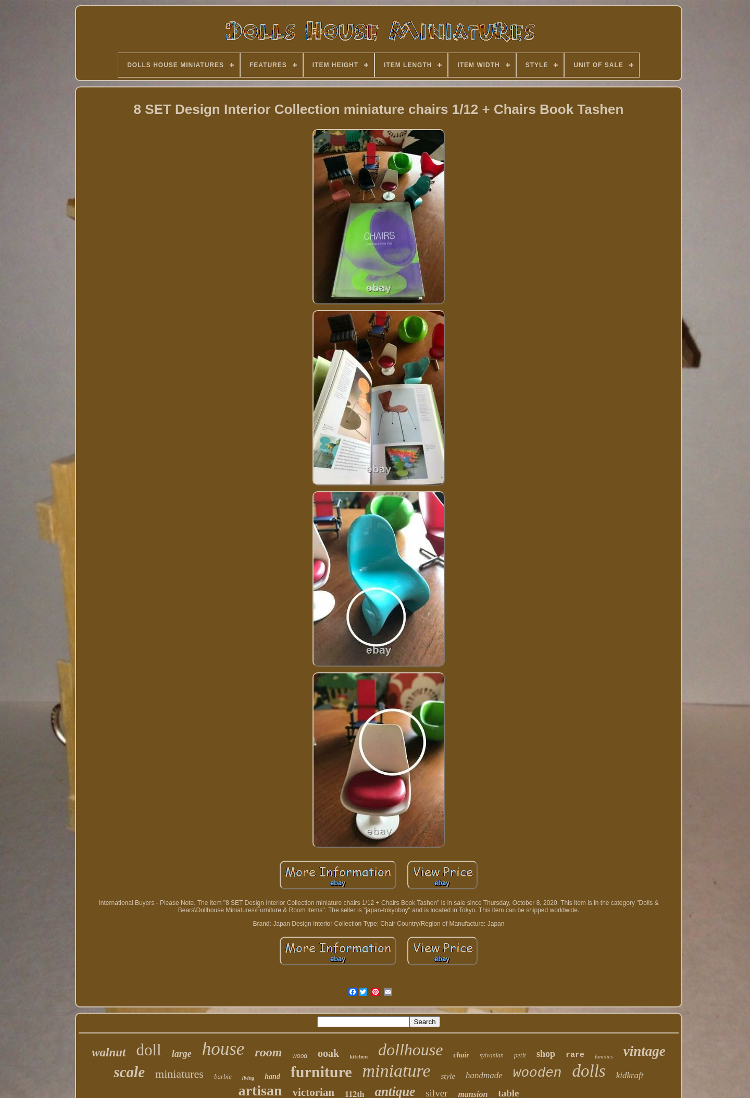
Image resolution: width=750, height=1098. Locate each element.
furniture (321, 1071)
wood (299, 1055)
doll (148, 1050)
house (223, 1049)
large (182, 1054)
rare (575, 1055)
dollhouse (410, 1049)
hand (272, 1076)
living (248, 1078)
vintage (644, 1051)
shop (545, 1054)
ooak (328, 1053)
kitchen (358, 1056)
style (448, 1076)
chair (461, 1055)
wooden (537, 1073)
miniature (396, 1070)
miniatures (179, 1073)
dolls (588, 1071)
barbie (223, 1076)
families (604, 1056)
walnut (109, 1052)
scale (129, 1072)
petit (520, 1055)
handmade (484, 1075)
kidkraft (630, 1075)
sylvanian (492, 1055)
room (268, 1052)
